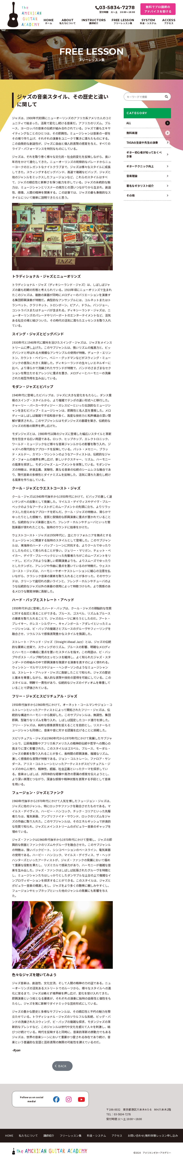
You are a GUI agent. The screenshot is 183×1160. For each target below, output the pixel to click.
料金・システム (96, 1135)
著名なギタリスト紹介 (140, 186)
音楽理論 (131, 176)
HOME (9, 1135)
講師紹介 (48, 1135)
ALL (128, 123)
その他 (130, 195)
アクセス (117, 1135)
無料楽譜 (131, 133)
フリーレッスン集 (70, 1135)
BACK (61, 1066)
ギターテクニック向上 (140, 166)
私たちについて (28, 1135)
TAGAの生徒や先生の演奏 (142, 142)
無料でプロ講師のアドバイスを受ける (158, 9)
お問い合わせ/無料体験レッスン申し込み (153, 1135)
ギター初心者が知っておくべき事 (144, 154)
